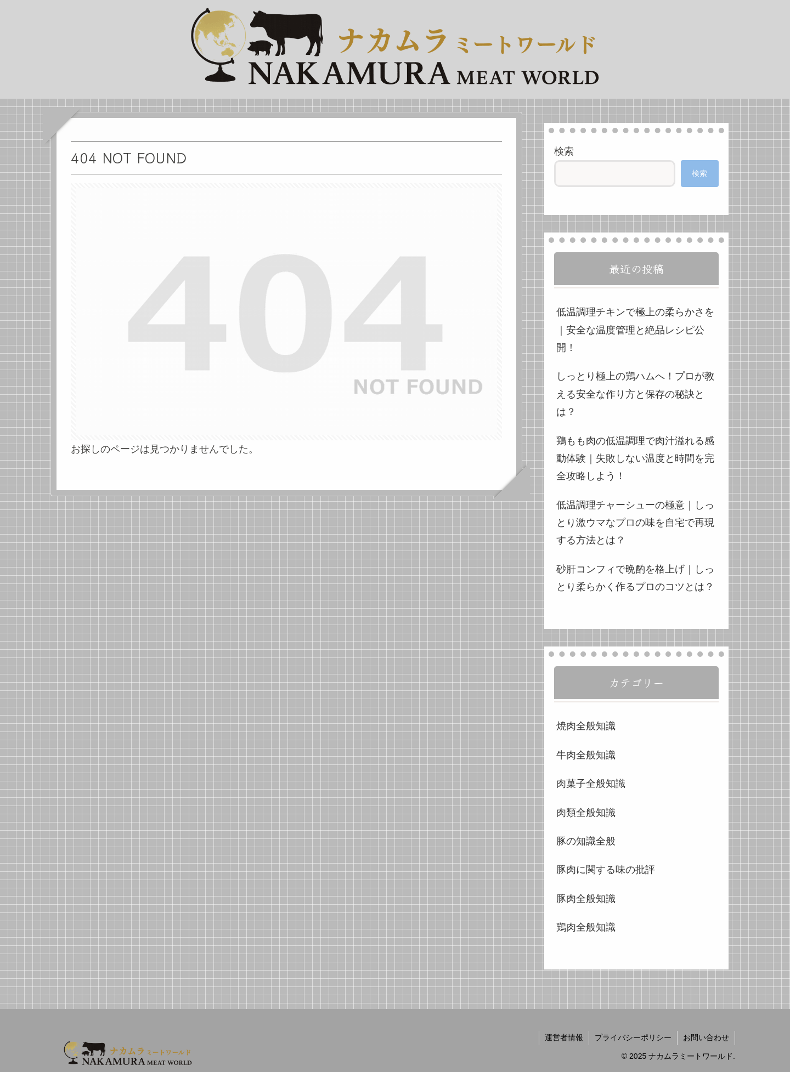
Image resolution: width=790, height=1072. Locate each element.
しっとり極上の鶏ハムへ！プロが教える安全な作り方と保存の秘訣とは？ (635, 394)
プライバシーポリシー (633, 1037)
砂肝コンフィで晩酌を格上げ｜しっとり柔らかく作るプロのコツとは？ (635, 578)
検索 (564, 151)
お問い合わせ (706, 1037)
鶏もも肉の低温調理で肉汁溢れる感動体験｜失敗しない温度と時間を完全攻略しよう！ (635, 458)
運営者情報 (564, 1037)
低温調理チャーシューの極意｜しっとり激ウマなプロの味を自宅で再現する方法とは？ (635, 523)
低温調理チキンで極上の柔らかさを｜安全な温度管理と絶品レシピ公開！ (635, 330)
